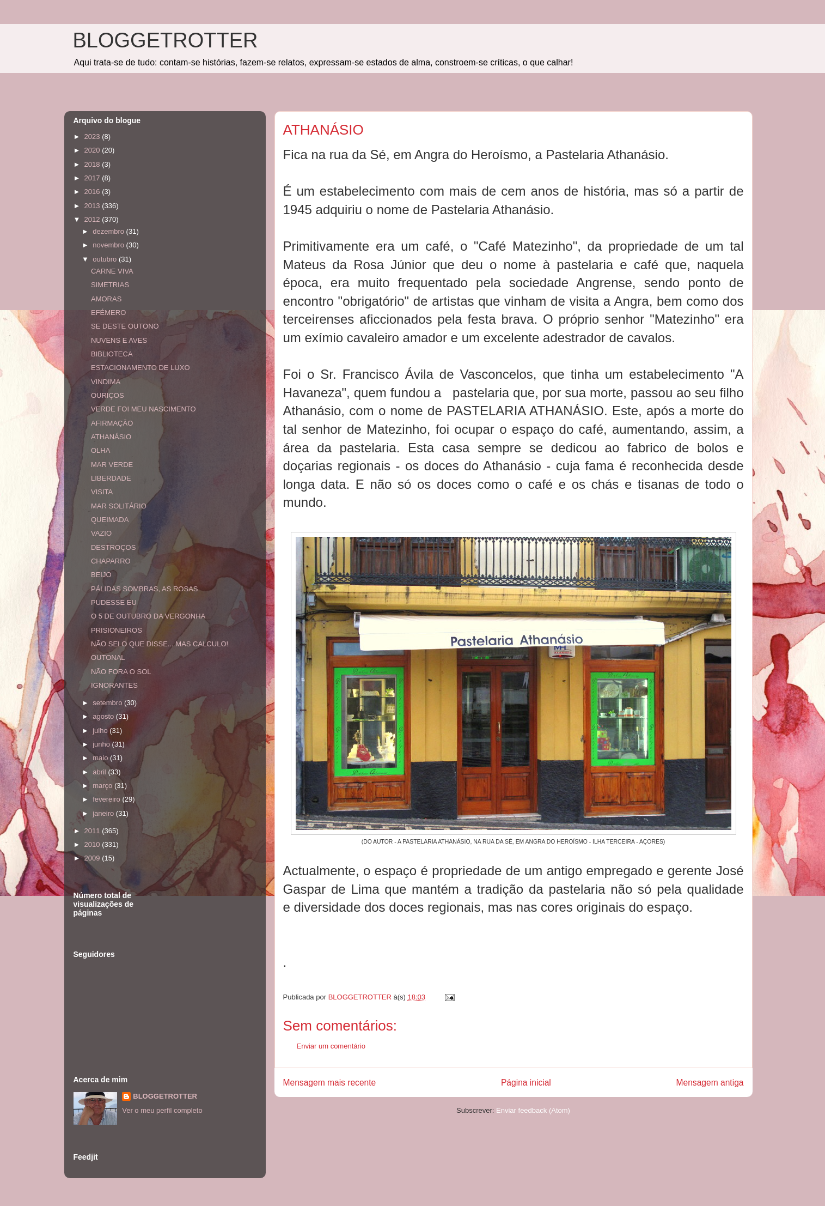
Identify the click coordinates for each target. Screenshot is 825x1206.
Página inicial (526, 1082)
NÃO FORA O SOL (121, 672)
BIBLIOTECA (112, 354)
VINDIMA (105, 382)
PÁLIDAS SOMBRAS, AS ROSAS (144, 589)
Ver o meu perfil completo (162, 1110)
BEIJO (101, 575)
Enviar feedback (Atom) (533, 1110)
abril (100, 772)
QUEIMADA (110, 520)
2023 (93, 136)
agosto (104, 716)
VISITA (102, 492)
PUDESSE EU (114, 602)
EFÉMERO (108, 312)
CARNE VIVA (112, 271)
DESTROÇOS (113, 547)
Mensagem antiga (710, 1082)
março (103, 785)
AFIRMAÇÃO (112, 423)
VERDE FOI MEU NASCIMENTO (143, 409)
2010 (93, 844)
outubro (106, 259)
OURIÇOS (107, 395)
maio (101, 758)
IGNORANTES (114, 685)
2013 (93, 206)
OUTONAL (108, 657)
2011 (93, 831)
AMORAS (106, 299)
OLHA (100, 450)
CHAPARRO (111, 561)
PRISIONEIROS (116, 630)
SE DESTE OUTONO (125, 326)
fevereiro (107, 799)
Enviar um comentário (331, 1046)
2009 (93, 858)
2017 (93, 178)
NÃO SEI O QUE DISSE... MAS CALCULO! (159, 644)
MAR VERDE (112, 464)
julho (101, 730)
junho (102, 744)
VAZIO (101, 533)
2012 (93, 219)
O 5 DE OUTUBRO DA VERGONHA (148, 616)
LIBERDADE (111, 478)
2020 (93, 150)
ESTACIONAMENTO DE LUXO (140, 367)
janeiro (104, 813)
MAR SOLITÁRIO (118, 506)
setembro (108, 703)
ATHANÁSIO (111, 437)
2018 (93, 164)
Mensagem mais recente (329, 1082)
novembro (109, 245)
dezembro (109, 231)
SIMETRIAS (110, 285)
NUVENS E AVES (119, 340)
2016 (93, 191)
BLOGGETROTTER (165, 40)
